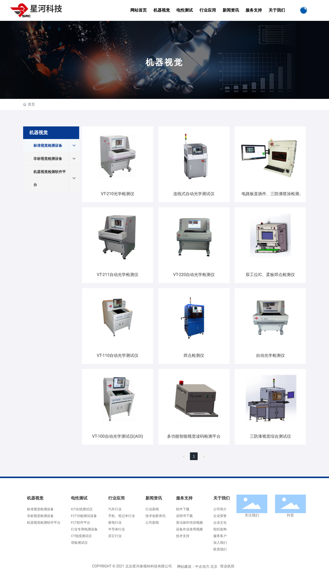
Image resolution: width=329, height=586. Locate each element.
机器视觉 (164, 62)
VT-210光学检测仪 (117, 193)
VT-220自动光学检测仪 (194, 274)
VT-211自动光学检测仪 (117, 274)
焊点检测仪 (194, 355)
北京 (213, 566)
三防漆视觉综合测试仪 (270, 436)
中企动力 (202, 566)
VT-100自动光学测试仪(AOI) (117, 436)
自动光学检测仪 (270, 355)
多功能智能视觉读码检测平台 (194, 436)
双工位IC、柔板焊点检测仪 (270, 274)
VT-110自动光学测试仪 (117, 355)
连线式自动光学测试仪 (193, 193)
